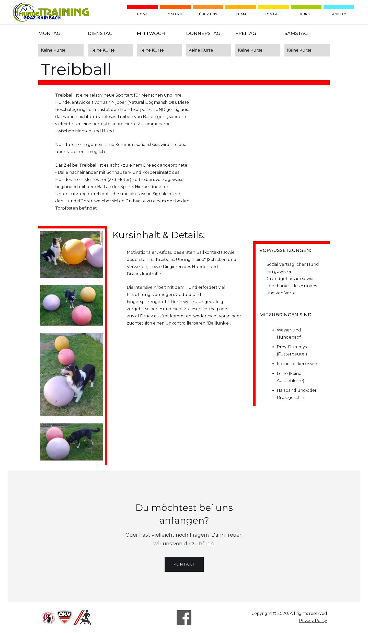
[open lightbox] (71, 254)
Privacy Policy (313, 620)
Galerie (175, 14)
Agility (339, 14)
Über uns (208, 14)
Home (142, 14)
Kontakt (273, 14)
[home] (51, 12)
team (241, 14)
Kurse (306, 14)
